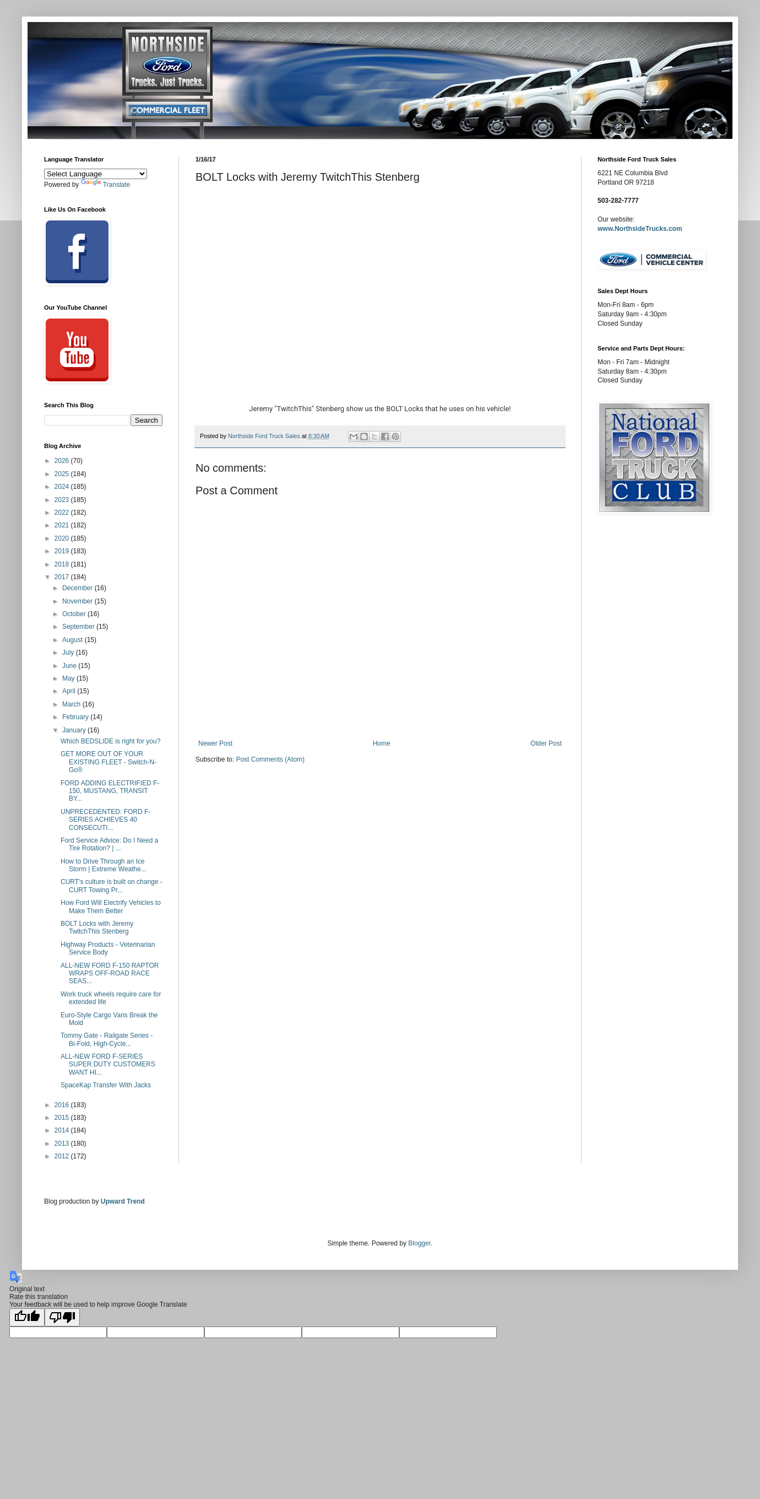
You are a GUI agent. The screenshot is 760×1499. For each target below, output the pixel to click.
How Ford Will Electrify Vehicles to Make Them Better (111, 906)
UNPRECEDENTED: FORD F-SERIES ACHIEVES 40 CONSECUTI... (105, 820)
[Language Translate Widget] (95, 174)
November (78, 601)
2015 (63, 1117)
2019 (63, 551)
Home (381, 743)
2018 (63, 564)
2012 (63, 1156)
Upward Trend (123, 1201)
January (75, 730)
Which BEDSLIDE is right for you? (110, 741)
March (72, 704)
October (75, 614)
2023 (63, 500)
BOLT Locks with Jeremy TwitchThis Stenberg (97, 927)
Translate (106, 184)
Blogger (419, 1243)
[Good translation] (27, 1317)
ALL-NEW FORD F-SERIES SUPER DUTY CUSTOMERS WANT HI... (108, 1064)
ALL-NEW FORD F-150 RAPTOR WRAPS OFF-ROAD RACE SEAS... (110, 973)
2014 (63, 1130)
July (69, 652)
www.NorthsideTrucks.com (640, 229)
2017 (63, 577)
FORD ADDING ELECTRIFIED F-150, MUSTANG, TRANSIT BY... (110, 791)
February (76, 717)
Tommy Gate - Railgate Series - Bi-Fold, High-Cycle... (107, 1039)
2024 (63, 486)
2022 (63, 512)
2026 (63, 461)
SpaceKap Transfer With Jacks (106, 1085)
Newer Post (215, 743)
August (73, 640)
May (69, 678)
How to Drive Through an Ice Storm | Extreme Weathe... (103, 865)
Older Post (546, 743)
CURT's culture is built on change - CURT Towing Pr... (111, 885)
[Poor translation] (62, 1317)
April (69, 691)
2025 (63, 474)
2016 (63, 1105)
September (79, 626)
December (78, 588)
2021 (63, 525)
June (70, 666)
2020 (63, 538)
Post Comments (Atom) (270, 759)
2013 (63, 1143)
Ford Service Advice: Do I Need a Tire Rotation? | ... (109, 844)
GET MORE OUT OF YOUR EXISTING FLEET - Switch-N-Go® (108, 762)
